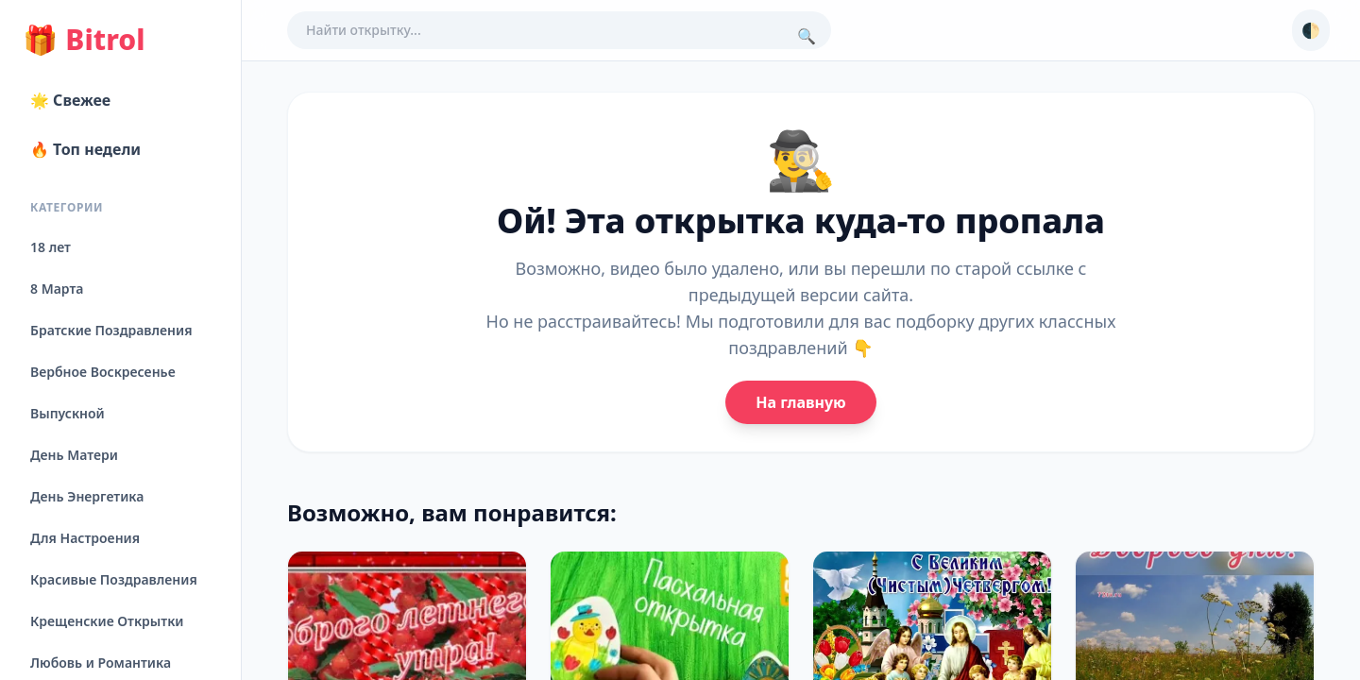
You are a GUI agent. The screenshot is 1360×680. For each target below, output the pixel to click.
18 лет (50, 247)
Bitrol (83, 40)
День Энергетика (87, 496)
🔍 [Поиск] (806, 36)
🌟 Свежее (70, 100)
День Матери (74, 455)
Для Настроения (85, 538)
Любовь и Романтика (100, 663)
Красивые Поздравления (113, 579)
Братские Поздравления (111, 330)
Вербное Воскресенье (103, 372)
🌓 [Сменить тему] (1310, 30)
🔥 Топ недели (85, 149)
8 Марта (56, 289)
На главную (800, 402)
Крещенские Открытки (107, 621)
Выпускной (67, 413)
